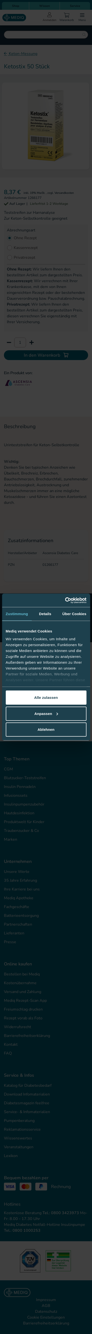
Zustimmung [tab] (17, 614)
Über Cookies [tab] (74, 614)
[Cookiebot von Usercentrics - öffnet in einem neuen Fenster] (65, 600)
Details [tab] (45, 614)
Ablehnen (46, 729)
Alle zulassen (46, 697)
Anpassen (46, 713)
